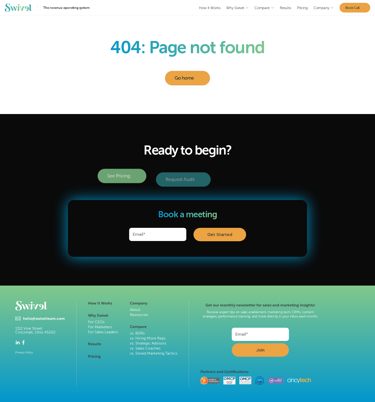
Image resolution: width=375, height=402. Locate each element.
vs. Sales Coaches (145, 348)
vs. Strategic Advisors (148, 343)
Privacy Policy (24, 352)
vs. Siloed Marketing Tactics (153, 353)
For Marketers (100, 327)
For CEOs (96, 322)
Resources (139, 314)
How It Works (100, 303)
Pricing (94, 356)
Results (94, 344)
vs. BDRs (137, 333)
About (135, 309)
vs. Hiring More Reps (147, 338)
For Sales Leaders (103, 332)
